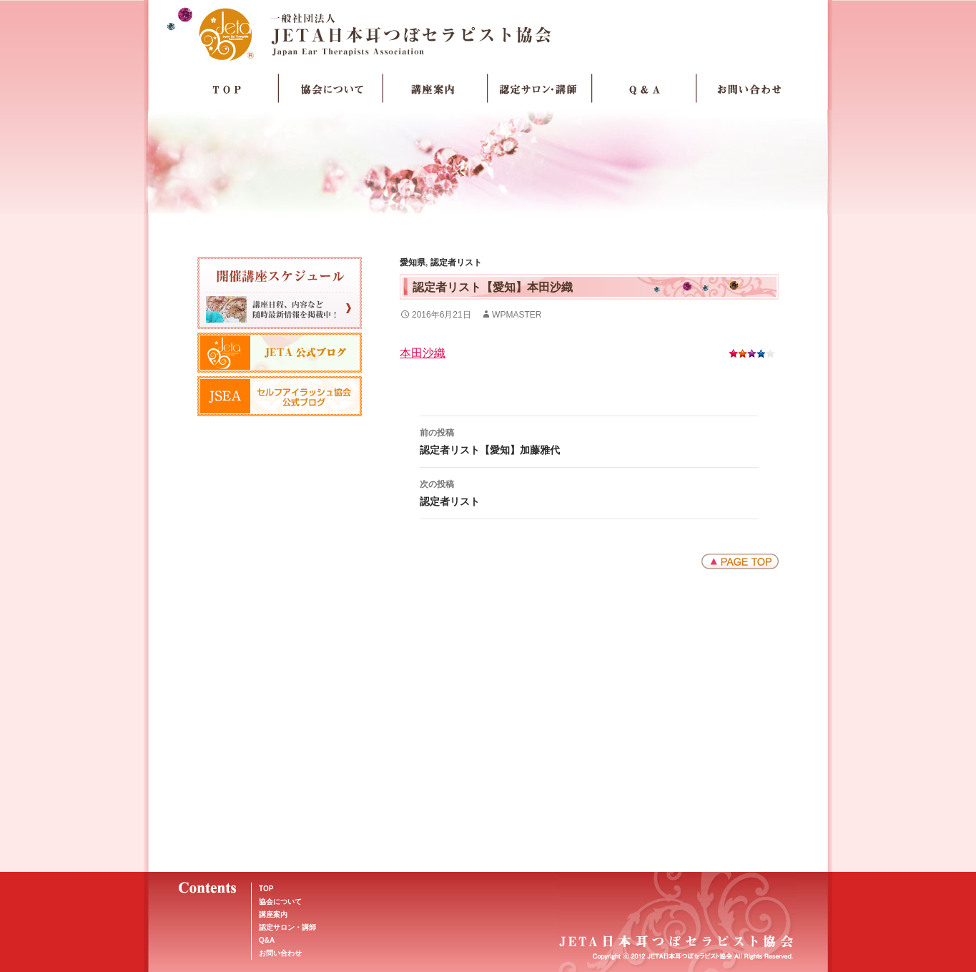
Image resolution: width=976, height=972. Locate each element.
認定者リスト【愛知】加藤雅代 (589, 440)
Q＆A (644, 88)
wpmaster (516, 315)
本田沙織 (422, 353)
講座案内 (435, 88)
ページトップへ (740, 561)
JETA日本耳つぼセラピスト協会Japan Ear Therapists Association (488, 33)
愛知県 (412, 262)
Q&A (267, 940)
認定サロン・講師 (540, 88)
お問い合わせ (748, 88)
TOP (226, 88)
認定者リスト (456, 262)
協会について (331, 88)
